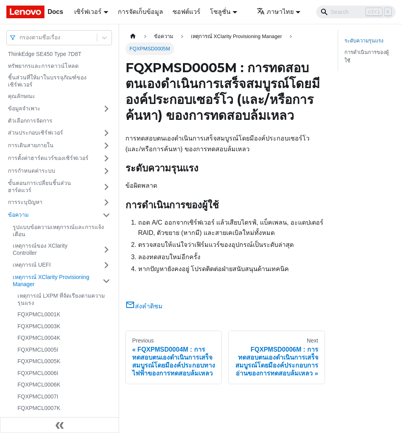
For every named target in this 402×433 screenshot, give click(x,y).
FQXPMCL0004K (38, 338)
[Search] (356, 12)
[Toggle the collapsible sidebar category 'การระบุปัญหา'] (106, 202)
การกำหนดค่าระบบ (31, 170)
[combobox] (20, 37)
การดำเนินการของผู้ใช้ (366, 56)
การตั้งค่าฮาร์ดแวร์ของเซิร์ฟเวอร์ (48, 158)
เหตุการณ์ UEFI (32, 265)
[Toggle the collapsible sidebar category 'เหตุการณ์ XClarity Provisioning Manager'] (106, 280)
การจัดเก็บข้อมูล (140, 11)
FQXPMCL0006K (38, 384)
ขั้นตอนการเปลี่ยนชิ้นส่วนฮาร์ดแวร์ (39, 186)
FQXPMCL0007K (38, 408)
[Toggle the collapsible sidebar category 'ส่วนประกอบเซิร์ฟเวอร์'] (106, 133)
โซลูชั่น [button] (220, 11)
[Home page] (132, 36)
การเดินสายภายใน (31, 145)
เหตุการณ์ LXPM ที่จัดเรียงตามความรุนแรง (61, 299)
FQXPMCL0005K (38, 361)
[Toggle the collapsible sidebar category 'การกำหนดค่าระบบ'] (106, 171)
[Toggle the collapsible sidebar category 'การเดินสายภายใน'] (106, 145)
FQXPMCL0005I (37, 349)
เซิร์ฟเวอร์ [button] (88, 11)
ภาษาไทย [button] (275, 11)
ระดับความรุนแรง (363, 41)
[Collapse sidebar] (59, 425)
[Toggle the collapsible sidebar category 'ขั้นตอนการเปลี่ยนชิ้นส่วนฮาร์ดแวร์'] (106, 186)
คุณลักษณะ (21, 96)
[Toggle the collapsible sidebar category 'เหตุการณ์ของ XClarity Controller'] (106, 249)
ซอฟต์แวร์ (186, 11)
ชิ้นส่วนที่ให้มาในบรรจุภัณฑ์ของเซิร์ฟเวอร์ (47, 81)
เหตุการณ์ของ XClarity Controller (40, 249)
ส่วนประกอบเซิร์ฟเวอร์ (35, 132)
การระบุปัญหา (25, 202)
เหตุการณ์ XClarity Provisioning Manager (51, 280)
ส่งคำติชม (144, 306)
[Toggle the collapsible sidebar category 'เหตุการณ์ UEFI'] (106, 265)
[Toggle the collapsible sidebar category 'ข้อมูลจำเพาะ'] (106, 108)
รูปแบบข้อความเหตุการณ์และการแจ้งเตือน (58, 230)
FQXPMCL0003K (38, 326)
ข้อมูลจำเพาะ (24, 108)
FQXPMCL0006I (37, 373)
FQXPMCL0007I (37, 396)
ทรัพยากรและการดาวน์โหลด (43, 66)
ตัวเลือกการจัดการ (30, 120)
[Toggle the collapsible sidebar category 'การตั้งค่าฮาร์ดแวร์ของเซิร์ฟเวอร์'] (106, 158)
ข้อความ (18, 215)
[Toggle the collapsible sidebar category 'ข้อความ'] (106, 215)
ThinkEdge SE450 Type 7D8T (44, 54)
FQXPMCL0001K (38, 314)
